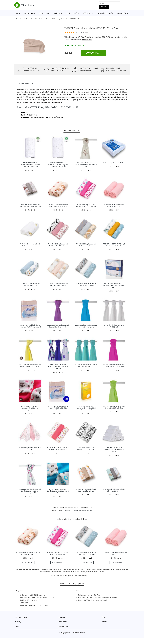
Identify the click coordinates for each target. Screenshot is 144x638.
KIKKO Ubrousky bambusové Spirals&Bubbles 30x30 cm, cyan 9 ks (58, 491)
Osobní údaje (63, 626)
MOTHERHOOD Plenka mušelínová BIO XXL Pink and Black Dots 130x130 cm (30, 164)
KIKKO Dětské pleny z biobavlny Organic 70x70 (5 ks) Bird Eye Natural (58, 408)
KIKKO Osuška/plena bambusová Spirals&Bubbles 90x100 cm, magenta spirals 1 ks (30, 491)
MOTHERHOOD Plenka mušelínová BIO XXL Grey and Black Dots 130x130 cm (58, 164)
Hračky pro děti (72, 13)
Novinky (18, 622)
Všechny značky (21, 617)
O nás (104, 617)
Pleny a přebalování (104, 13)
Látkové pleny (41, 19)
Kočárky (57, 13)
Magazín (62, 617)
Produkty (23, 19)
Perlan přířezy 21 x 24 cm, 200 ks (113, 163)
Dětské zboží (29, 13)
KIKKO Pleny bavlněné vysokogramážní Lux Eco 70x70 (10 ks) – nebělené (86, 408)
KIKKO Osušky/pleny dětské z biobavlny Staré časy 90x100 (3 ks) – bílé (114, 285)
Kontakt (104, 622)
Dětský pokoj (44, 13)
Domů (18, 13)
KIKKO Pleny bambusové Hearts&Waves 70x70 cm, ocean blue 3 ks (58, 366)
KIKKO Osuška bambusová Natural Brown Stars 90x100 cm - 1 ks (86, 164)
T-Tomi (66, 40)
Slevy (17, 626)
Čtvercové (48, 19)
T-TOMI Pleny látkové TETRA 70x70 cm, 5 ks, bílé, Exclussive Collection (114, 449)
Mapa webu (63, 622)
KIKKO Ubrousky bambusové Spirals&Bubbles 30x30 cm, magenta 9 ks (30, 408)
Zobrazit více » (87, 40)
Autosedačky (122, 13)
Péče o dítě (87, 13)
